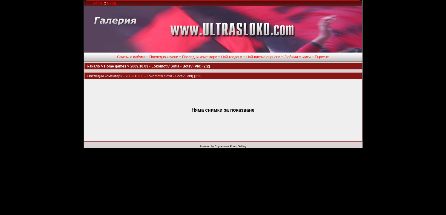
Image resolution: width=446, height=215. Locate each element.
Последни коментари (199, 57)
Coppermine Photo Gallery (230, 146)
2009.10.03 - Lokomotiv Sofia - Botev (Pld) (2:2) (170, 66)
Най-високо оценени (263, 57)
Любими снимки (297, 57)
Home (98, 3)
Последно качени (163, 57)
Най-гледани (231, 57)
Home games (115, 66)
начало (93, 66)
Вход (111, 3)
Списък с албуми (131, 57)
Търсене (322, 57)
